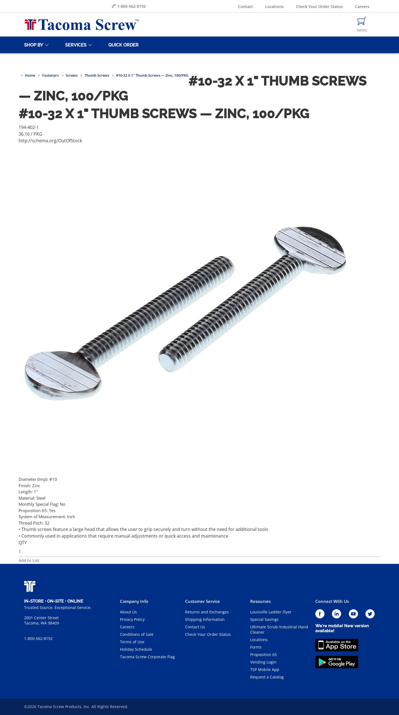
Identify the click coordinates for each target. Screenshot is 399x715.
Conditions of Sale (137, 634)
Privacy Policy (132, 619)
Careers (362, 6)
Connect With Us (332, 601)
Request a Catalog (267, 677)
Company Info (134, 601)
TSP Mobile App (264, 669)
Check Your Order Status (319, 6)
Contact (245, 6)
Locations (274, 6)
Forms (256, 647)
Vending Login (263, 662)
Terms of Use (132, 641)
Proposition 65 (263, 654)
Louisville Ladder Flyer (270, 612)
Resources (260, 601)
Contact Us (195, 626)
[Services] (74, 45)
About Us (128, 612)
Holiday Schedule (136, 649)
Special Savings (264, 619)
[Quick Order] (122, 45)
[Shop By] (32, 45)
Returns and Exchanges (207, 612)
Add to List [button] (29, 560)
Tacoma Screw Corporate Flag (147, 656)
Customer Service (202, 601)
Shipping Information (205, 619)
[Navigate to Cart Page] (362, 24)
